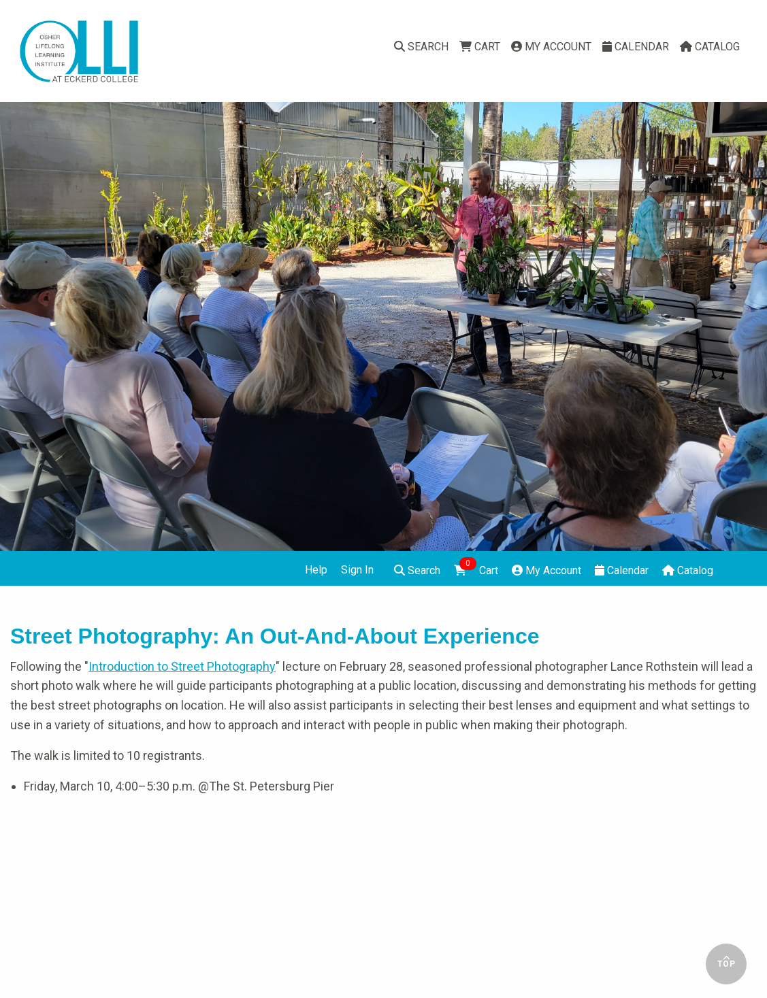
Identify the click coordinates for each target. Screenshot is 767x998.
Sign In (357, 569)
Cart (479, 46)
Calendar (635, 46)
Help (316, 569)
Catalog (710, 46)
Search (421, 46)
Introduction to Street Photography (182, 666)
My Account (551, 46)
